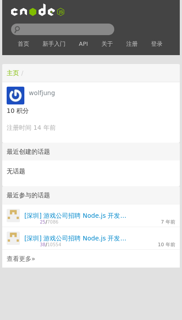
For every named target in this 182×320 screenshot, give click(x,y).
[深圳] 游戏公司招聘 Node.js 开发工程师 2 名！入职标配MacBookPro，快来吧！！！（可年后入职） (77, 238)
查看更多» (21, 258)
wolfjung (42, 92)
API (83, 43)
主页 (13, 72)
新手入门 (54, 43)
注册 (132, 43)
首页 (23, 43)
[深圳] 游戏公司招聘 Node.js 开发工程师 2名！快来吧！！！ (77, 215)
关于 (107, 43)
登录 (157, 43)
